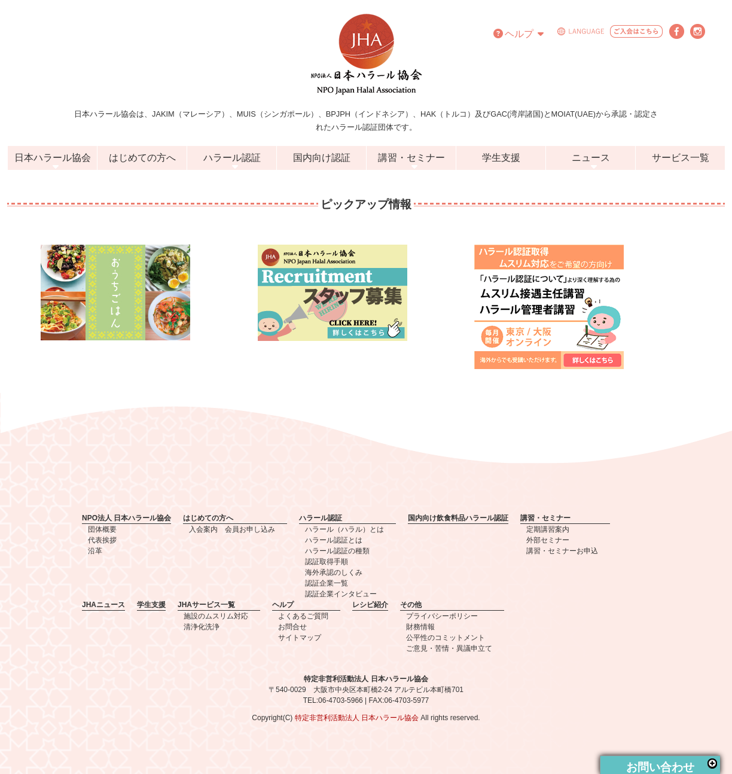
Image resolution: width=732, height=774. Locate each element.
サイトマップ (299, 637)
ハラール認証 (232, 158)
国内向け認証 (321, 158)
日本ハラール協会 (52, 158)
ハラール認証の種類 (337, 551)
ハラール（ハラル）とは (344, 529)
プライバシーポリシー (442, 616)
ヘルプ (518, 34)
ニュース (591, 158)
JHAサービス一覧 (206, 605)
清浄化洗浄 (201, 627)
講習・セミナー (411, 158)
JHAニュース (103, 605)
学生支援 (501, 158)
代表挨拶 (102, 540)
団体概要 (102, 529)
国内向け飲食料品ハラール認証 (458, 518)
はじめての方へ (142, 158)
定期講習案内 (547, 529)
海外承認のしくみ (333, 572)
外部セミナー (547, 540)
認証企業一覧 (326, 583)
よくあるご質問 (303, 616)
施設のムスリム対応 (216, 616)
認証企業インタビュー (341, 594)
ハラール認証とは (333, 540)
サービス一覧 (680, 158)
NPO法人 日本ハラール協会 (126, 518)
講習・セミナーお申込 (562, 551)
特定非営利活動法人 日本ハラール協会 (357, 718)
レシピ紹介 (370, 605)
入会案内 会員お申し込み (232, 529)
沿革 (95, 551)
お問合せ (292, 627)
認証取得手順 (326, 561)
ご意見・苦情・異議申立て (449, 648)
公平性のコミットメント (445, 637)
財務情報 (420, 627)
